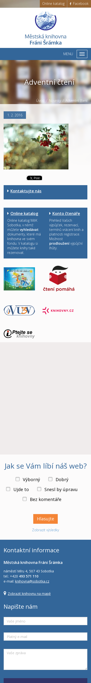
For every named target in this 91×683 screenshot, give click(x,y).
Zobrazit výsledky (45, 530)
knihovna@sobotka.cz (32, 581)
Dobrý (62, 479)
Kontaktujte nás (25, 191)
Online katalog (53, 3)
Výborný (31, 479)
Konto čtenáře (66, 213)
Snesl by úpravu (61, 489)
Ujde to (21, 489)
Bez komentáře (45, 499)
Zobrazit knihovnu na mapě (29, 593)
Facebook (79, 3)
